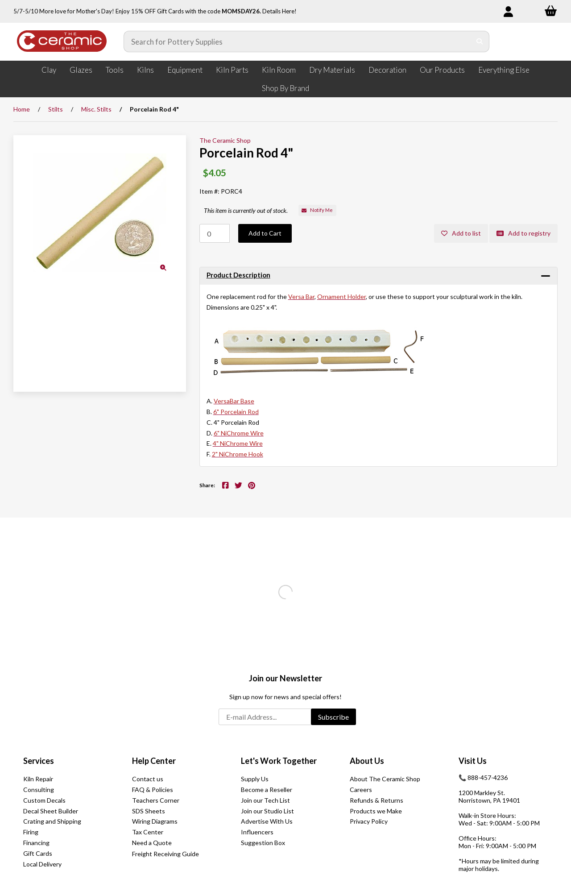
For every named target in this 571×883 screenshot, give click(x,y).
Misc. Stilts (96, 109)
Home (21, 109)
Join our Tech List (265, 800)
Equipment (185, 70)
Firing (30, 832)
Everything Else (504, 70)
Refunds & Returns (376, 800)
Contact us (147, 779)
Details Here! (279, 11)
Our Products (442, 70)
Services (38, 761)
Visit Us (473, 761)
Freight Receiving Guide (165, 854)
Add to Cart (264, 233)
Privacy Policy (369, 821)
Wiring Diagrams (155, 821)
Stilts (55, 109)
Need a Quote (152, 842)
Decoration (387, 70)
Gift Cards (37, 853)
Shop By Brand (285, 88)
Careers (361, 789)
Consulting (38, 789)
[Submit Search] (479, 41)
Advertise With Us (267, 821)
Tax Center (147, 832)
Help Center (154, 761)
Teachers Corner (155, 800)
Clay (48, 70)
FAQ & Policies (152, 789)
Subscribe (333, 717)
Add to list (461, 233)
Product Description (238, 275)
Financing (36, 842)
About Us (367, 761)
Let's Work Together (279, 761)
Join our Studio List (267, 811)
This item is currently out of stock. (246, 210)
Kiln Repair (38, 779)
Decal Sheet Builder (50, 811)
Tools (115, 70)
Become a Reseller (266, 789)
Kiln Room (279, 70)
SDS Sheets (148, 811)
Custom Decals (44, 800)
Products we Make (376, 811)
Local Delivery (42, 864)
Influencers (257, 832)
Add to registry (523, 233)
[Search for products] (298, 41)
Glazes (81, 70)
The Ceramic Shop (225, 140)
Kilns (145, 70)
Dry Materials (332, 70)
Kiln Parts (232, 70)
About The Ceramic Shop (385, 779)
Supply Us (255, 779)
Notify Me (317, 210)
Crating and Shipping (52, 821)
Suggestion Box (263, 842)
